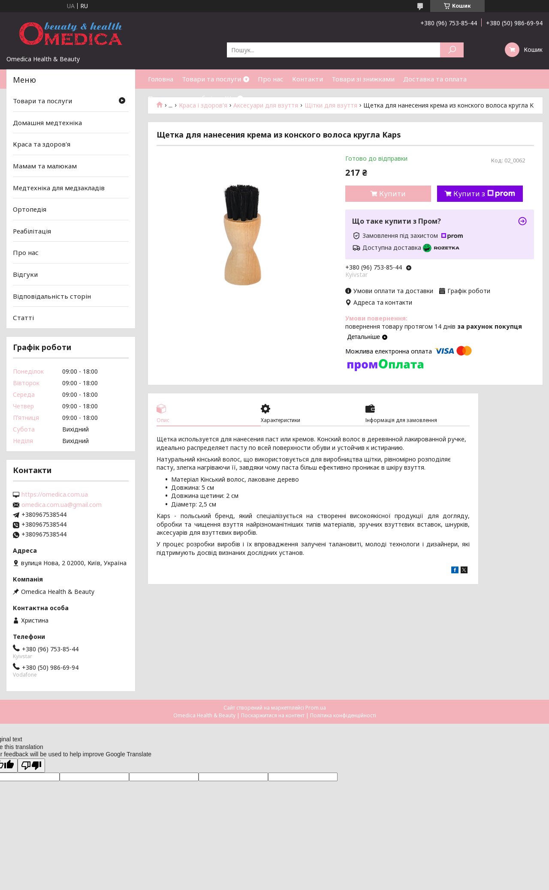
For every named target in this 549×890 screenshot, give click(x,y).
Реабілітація (32, 231)
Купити (392, 193)
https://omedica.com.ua (54, 494)
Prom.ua (315, 707)
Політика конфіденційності (343, 715)
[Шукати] (452, 49)
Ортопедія (29, 209)
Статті (23, 317)
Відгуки (25, 274)
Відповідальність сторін (52, 296)
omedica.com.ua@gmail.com (61, 505)
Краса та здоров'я (41, 144)
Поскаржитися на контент (273, 715)
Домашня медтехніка (47, 122)
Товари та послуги (211, 79)
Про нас (271, 79)
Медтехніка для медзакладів (59, 187)
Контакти (307, 79)
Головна (160, 79)
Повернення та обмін (182, 98)
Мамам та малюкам (45, 166)
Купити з (484, 193)
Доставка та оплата (435, 79)
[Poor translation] (31, 765)
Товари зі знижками (363, 79)
